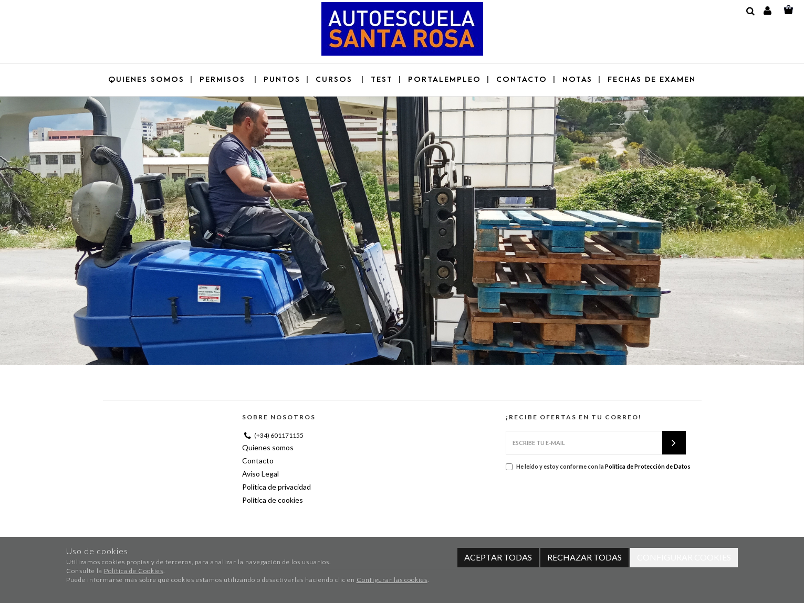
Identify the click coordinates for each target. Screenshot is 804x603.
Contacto (521, 79)
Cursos (336, 79)
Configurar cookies (684, 557)
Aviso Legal (260, 473)
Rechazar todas (584, 557)
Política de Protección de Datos (648, 466)
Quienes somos (146, 79)
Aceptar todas (498, 557)
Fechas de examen (652, 79)
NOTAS (577, 79)
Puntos (282, 79)
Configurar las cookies (392, 580)
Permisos (224, 79)
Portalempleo (444, 79)
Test (382, 79)
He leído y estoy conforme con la (598, 466)
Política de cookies (272, 499)
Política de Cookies (133, 571)
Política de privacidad (276, 486)
